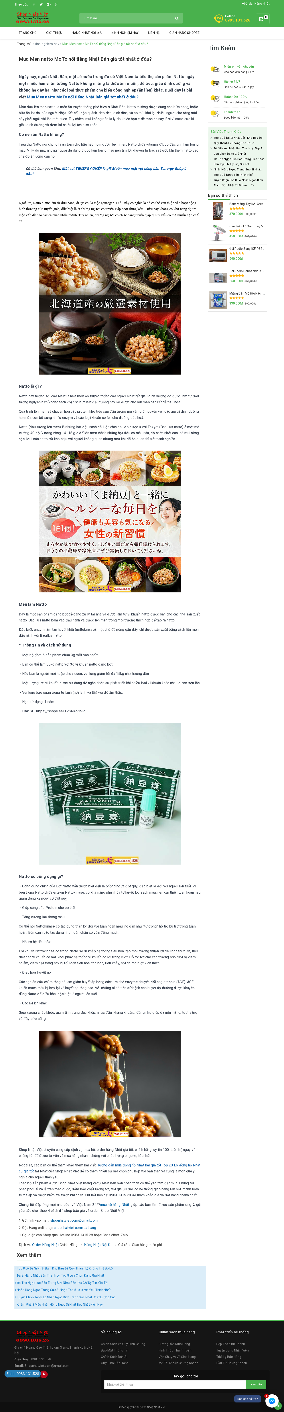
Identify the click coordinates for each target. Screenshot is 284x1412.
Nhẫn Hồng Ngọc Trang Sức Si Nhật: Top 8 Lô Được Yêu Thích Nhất (63, 1290)
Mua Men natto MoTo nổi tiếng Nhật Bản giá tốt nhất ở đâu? (85, 59)
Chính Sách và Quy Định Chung (123, 1344)
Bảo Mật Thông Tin (114, 1350)
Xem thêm (29, 1255)
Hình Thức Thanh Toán (175, 1350)
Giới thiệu (54, 33)
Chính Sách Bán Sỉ (114, 1357)
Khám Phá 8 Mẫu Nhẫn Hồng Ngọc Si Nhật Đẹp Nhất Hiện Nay (59, 1304)
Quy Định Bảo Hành (114, 1363)
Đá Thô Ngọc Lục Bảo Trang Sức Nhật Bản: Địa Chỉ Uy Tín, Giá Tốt (61, 1283)
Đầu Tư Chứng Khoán (231, 1363)
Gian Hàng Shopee (184, 33)
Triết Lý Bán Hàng (228, 1357)
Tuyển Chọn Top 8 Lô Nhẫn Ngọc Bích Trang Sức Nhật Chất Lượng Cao (65, 1297)
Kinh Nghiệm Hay (125, 33)
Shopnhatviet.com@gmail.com (47, 1365)
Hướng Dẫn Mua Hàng (174, 1344)
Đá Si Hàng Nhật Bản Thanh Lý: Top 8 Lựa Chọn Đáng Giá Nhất (59, 1275)
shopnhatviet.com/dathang (75, 1228)
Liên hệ (154, 33)
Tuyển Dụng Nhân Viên (232, 1350)
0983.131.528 (237, 20)
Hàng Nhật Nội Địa (87, 33)
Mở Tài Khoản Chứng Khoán (178, 1363)
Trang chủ (27, 33)
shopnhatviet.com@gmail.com (74, 1220)
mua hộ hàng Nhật (114, 1205)
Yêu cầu (256, 1384)
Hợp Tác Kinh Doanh (230, 1344)
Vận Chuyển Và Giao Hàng (177, 1357)
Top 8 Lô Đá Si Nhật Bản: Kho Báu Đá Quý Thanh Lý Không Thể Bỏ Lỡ (64, 1268)
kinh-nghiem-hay (47, 44)
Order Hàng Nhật (256, 3)
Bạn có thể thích (223, 195)
